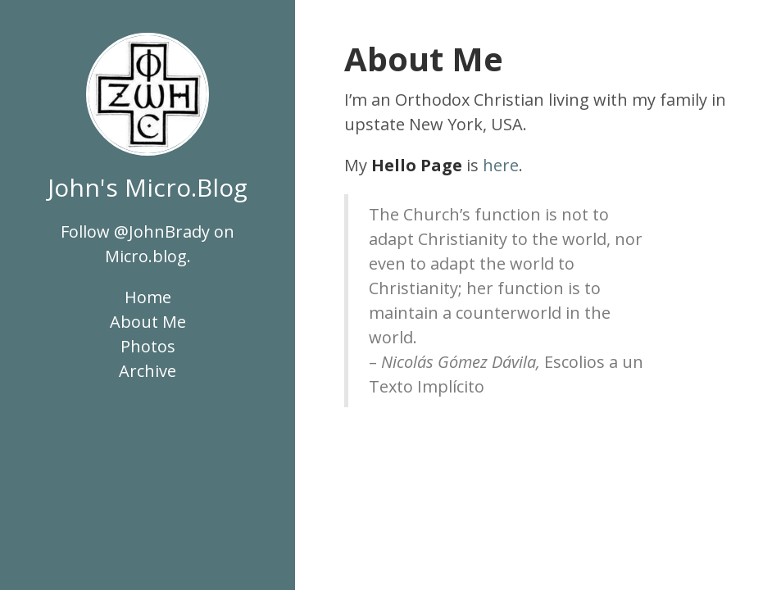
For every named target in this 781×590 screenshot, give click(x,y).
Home (148, 297)
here (501, 165)
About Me (148, 322)
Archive (147, 371)
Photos (147, 346)
